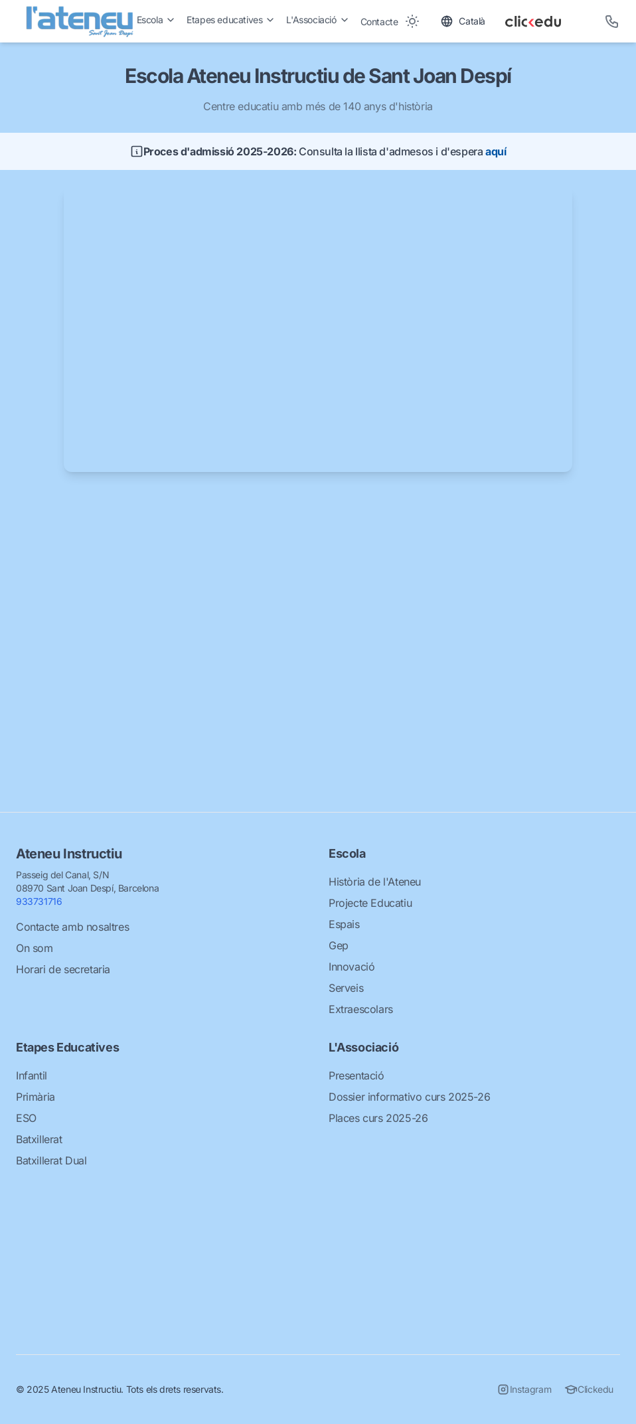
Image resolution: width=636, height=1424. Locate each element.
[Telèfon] (612, 21)
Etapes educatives (231, 19)
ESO (26, 1118)
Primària (35, 1096)
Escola (157, 19)
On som (34, 948)
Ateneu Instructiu (68, 854)
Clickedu (588, 1389)
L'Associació (317, 19)
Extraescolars (361, 1009)
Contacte (379, 21)
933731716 (39, 901)
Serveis (346, 987)
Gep (339, 945)
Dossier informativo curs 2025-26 (409, 1096)
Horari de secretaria (63, 969)
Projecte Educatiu (370, 903)
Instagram (524, 1389)
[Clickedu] (545, 21)
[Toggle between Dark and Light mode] (412, 21)
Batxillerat (39, 1139)
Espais (344, 924)
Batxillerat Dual (51, 1160)
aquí (495, 151)
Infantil (31, 1075)
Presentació (356, 1075)
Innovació (351, 966)
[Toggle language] (462, 21)
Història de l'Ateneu (375, 881)
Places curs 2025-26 (378, 1118)
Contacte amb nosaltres (72, 926)
